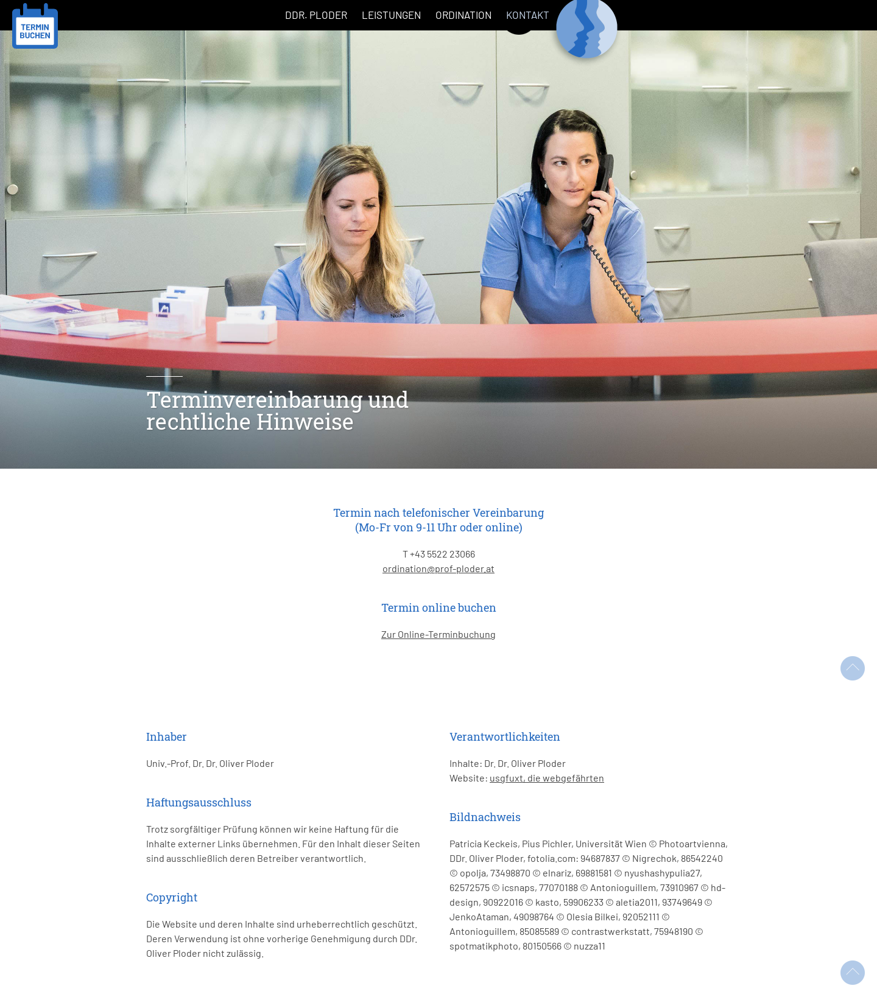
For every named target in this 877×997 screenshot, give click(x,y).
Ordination (463, 15)
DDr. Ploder (316, 15)
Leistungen (391, 15)
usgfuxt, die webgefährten (547, 777)
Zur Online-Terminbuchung (438, 634)
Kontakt (527, 15)
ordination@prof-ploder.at (438, 568)
